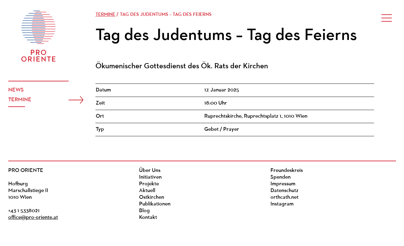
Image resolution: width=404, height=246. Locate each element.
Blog (144, 211)
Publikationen (154, 204)
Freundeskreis (286, 170)
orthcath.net (284, 197)
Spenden (280, 177)
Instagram (282, 204)
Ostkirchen (151, 197)
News (16, 90)
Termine (19, 100)
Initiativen (150, 177)
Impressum (282, 184)
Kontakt (148, 217)
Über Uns (149, 170)
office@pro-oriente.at (33, 217)
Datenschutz (284, 191)
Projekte (149, 184)
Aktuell (147, 191)
